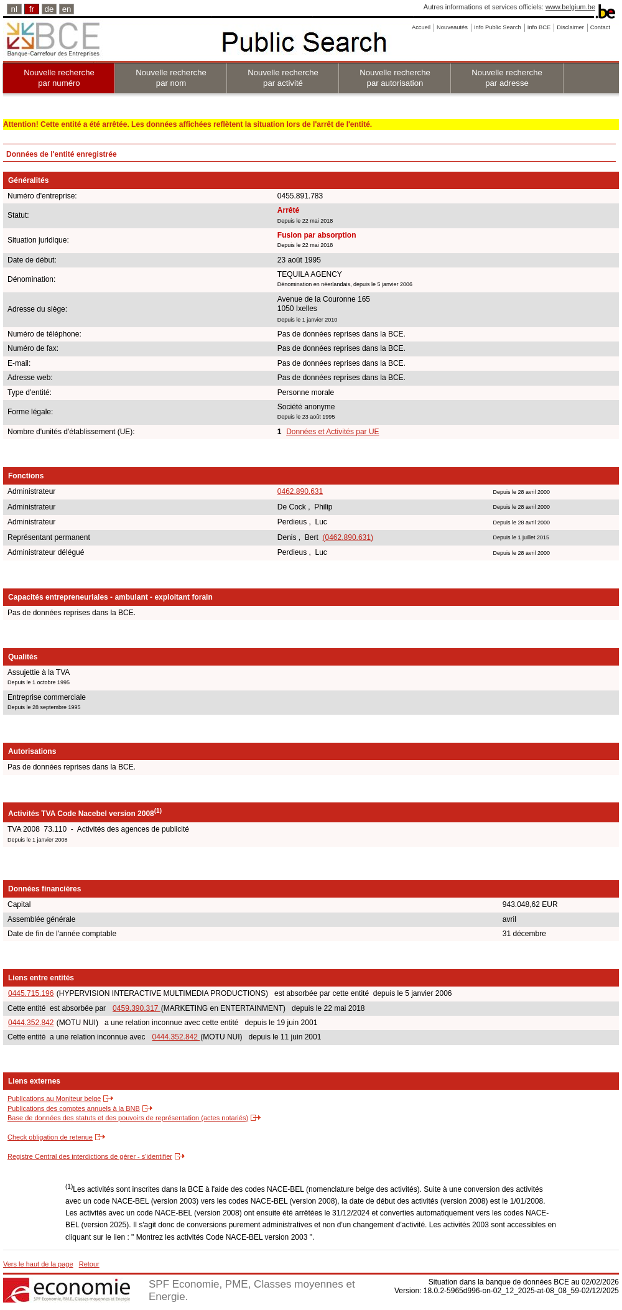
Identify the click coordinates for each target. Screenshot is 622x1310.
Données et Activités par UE (332, 431)
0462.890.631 (300, 491)
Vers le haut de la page (38, 1264)
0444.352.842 (30, 1022)
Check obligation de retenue (50, 1137)
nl (14, 9)
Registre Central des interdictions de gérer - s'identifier (89, 1156)
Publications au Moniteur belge (54, 1098)
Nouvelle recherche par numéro (59, 78)
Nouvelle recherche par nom (171, 78)
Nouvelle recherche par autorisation (395, 78)
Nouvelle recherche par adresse (506, 78)
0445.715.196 (30, 993)
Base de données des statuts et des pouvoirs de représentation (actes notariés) (127, 1118)
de (49, 9)
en (67, 9)
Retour (89, 1264)
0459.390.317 (136, 1008)
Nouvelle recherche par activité (283, 78)
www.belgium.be (570, 7)
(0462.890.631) (348, 537)
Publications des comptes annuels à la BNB (73, 1108)
